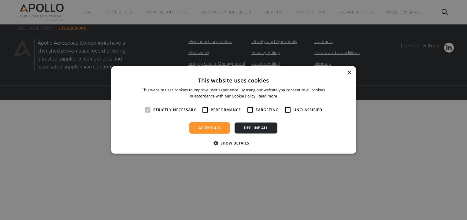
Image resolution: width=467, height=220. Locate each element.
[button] (233, 143)
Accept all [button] (209, 127)
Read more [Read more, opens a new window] (267, 96)
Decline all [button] (256, 127)
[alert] (233, 110)
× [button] (349, 73)
